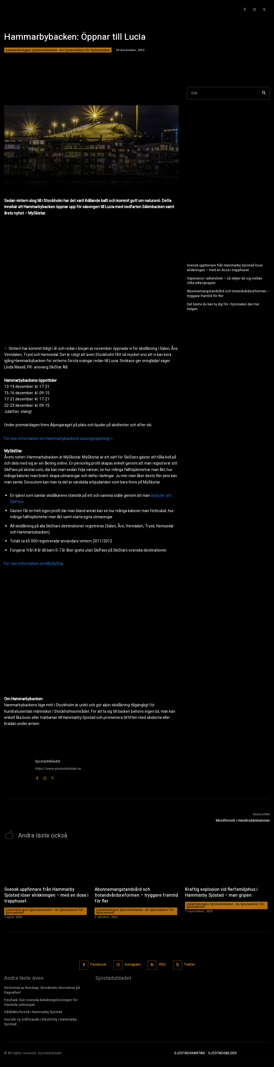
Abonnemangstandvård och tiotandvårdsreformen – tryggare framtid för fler (228, 293)
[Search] (264, 93)
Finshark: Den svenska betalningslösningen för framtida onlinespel (41, 1002)
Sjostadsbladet (47, 761)
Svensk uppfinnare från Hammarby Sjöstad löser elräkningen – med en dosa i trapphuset (225, 268)
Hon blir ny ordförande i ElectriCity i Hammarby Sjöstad (40, 1021)
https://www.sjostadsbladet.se (58, 768)
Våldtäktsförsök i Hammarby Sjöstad (33, 1011)
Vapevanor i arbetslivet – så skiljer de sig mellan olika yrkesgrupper (224, 280)
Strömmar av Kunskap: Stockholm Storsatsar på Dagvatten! (42, 990)
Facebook (98, 964)
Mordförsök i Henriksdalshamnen (243, 820)
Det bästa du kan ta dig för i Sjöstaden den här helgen (223, 306)
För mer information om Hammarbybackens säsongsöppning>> (58, 439)
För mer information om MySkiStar (34, 564)
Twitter (189, 964)
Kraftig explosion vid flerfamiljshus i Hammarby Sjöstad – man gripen (221, 892)
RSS (162, 964)
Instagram (133, 964)
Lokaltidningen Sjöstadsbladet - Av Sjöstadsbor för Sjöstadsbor (58, 50)
